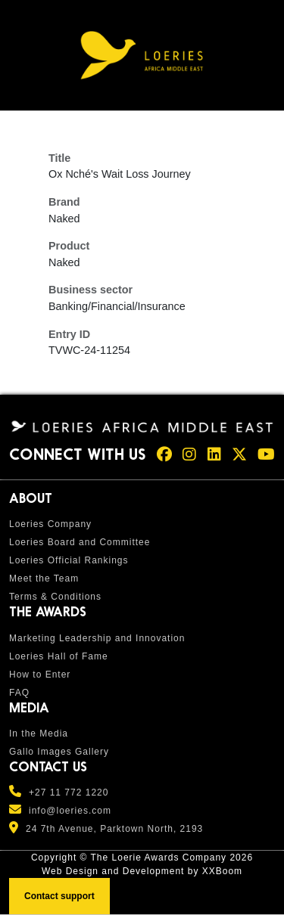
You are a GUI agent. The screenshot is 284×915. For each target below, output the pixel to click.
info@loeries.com (70, 810)
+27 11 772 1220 (68, 792)
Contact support (59, 896)
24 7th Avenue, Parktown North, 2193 (114, 829)
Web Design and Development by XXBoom (142, 871)
